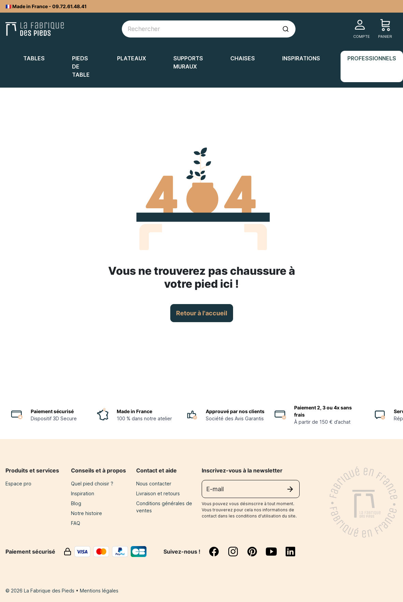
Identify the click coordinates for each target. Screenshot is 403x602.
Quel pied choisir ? (92, 483)
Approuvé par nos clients (235, 411)
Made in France (134, 411)
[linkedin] (290, 551)
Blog (76, 503)
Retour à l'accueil (201, 313)
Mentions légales (99, 590)
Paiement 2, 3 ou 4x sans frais (323, 411)
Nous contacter (153, 483)
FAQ (75, 523)
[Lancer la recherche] (285, 29)
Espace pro (18, 483)
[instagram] (237, 551)
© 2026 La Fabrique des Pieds (40, 590)
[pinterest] (256, 551)
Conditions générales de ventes (164, 506)
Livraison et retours (158, 493)
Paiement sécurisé (52, 411)
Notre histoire (86, 513)
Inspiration (82, 493)
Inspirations (301, 58)
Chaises (242, 58)
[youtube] (275, 551)
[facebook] (218, 551)
